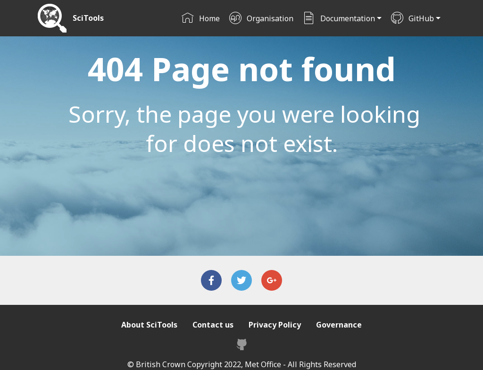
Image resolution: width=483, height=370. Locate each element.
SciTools (88, 18)
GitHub (412, 18)
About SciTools (149, 325)
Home (200, 18)
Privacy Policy (275, 325)
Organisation (261, 18)
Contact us (212, 325)
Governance (339, 325)
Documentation (339, 18)
